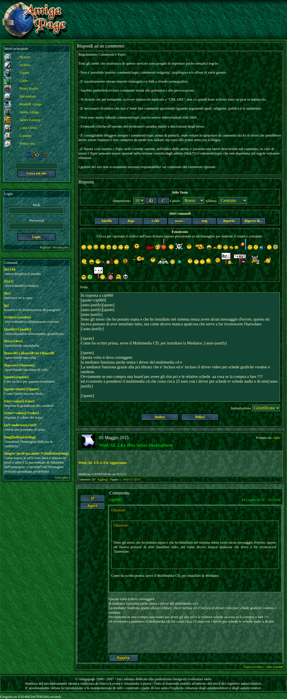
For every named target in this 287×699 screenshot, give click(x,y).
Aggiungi (102, 479)
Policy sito (27, 143)
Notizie (25, 57)
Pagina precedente (253, 666)
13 (138, 479)
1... (121, 479)
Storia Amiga (29, 112)
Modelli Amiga (31, 104)
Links (24, 80)
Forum (24, 73)
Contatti (25, 135)
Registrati (45, 247)
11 (131, 479)
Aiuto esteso (62, 477)
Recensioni (28, 96)
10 (127, 479)
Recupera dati (60, 247)
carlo (276, 437)
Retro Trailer (29, 88)
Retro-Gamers (30, 120)
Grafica (25, 65)
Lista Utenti (28, 128)
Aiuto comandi (274, 666)
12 (134, 479)
